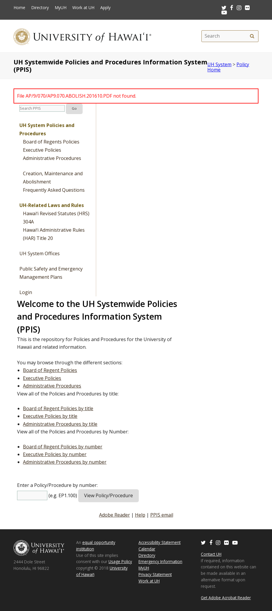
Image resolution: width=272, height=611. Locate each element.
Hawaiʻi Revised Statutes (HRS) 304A (56, 217)
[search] (252, 36)
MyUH (60, 7)
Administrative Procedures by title (60, 424)
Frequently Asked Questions (54, 190)
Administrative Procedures (52, 158)
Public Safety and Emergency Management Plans (51, 273)
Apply (105, 7)
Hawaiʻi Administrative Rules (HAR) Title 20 (54, 234)
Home (19, 7)
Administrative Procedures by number (64, 462)
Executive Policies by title (50, 416)
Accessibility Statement (159, 542)
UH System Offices (39, 253)
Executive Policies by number (54, 454)
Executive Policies (42, 150)
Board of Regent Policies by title (58, 408)
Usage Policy (120, 561)
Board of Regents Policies (51, 141)
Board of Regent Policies (50, 370)
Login (25, 292)
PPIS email (161, 515)
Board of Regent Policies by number (62, 446)
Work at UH (83, 7)
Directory (40, 7)
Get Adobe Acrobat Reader (226, 597)
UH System (219, 64)
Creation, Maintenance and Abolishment (53, 177)
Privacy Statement (155, 574)
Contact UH (211, 554)
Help (140, 515)
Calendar (146, 549)
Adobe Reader (114, 515)
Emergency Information (160, 561)
